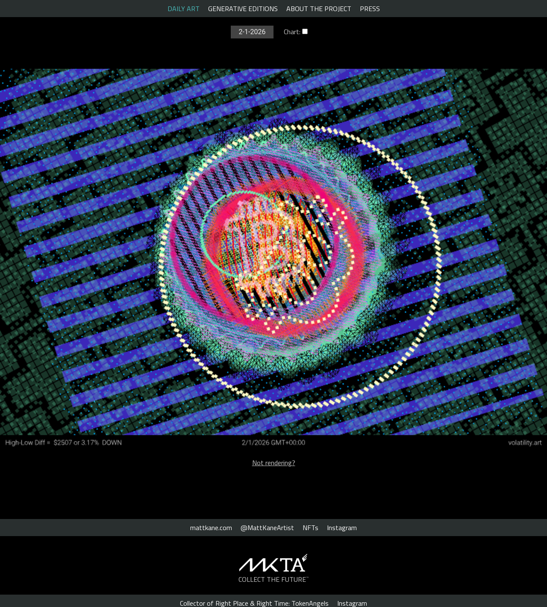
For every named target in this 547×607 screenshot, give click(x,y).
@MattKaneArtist (267, 527)
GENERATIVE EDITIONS (243, 8)
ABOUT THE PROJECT (318, 8)
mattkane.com (211, 527)
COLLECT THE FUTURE (273, 579)
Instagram (342, 527)
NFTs (310, 527)
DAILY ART (184, 8)
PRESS (370, 8)
